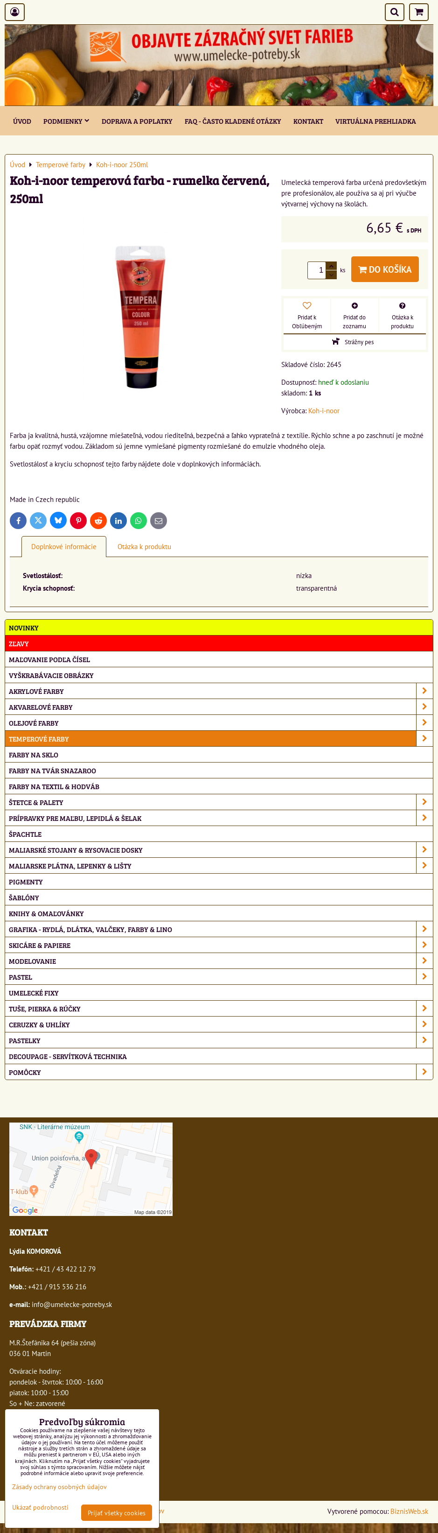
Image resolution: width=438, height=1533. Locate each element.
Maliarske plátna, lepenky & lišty (221, 865)
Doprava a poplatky (137, 121)
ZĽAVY (19, 643)
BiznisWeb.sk (409, 1511)
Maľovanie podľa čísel (49, 659)
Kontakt (308, 121)
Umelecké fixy (34, 992)
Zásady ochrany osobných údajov (59, 1486)
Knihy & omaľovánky (46, 913)
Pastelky (221, 1040)
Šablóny (24, 897)
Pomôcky (221, 1072)
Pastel (221, 976)
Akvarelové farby (221, 706)
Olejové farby (221, 722)
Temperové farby (221, 738)
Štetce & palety (221, 802)
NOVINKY (24, 627)
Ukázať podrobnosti (40, 1507)
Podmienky (66, 121)
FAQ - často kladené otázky (233, 121)
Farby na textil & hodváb (54, 786)
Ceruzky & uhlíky (221, 1024)
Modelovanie (221, 960)
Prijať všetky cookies (117, 1512)
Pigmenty (26, 881)
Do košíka (385, 269)
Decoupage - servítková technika (68, 1056)
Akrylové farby (221, 691)
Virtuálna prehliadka (375, 121)
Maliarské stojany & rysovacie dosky (221, 849)
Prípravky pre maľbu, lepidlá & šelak (221, 818)
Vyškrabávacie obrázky (51, 675)
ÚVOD (22, 121)
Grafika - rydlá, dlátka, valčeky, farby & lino (221, 929)
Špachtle (25, 834)
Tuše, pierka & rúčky (221, 1008)
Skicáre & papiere (221, 945)
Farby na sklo (33, 754)
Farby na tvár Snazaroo (52, 770)
